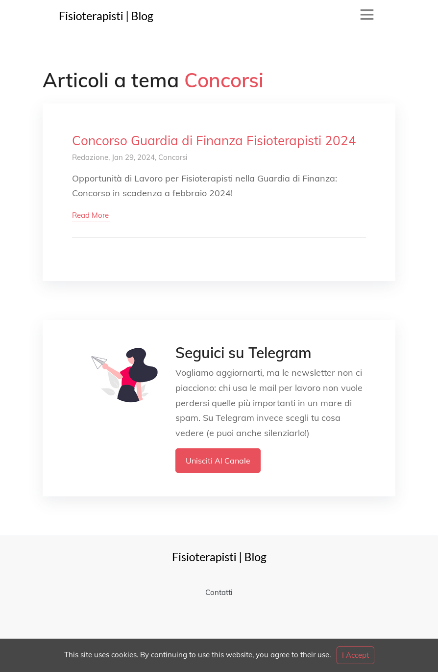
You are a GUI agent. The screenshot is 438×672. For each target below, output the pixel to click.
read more (90, 215)
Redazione (90, 157)
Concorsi (173, 157)
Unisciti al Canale (218, 460)
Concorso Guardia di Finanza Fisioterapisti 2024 (214, 140)
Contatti (219, 592)
